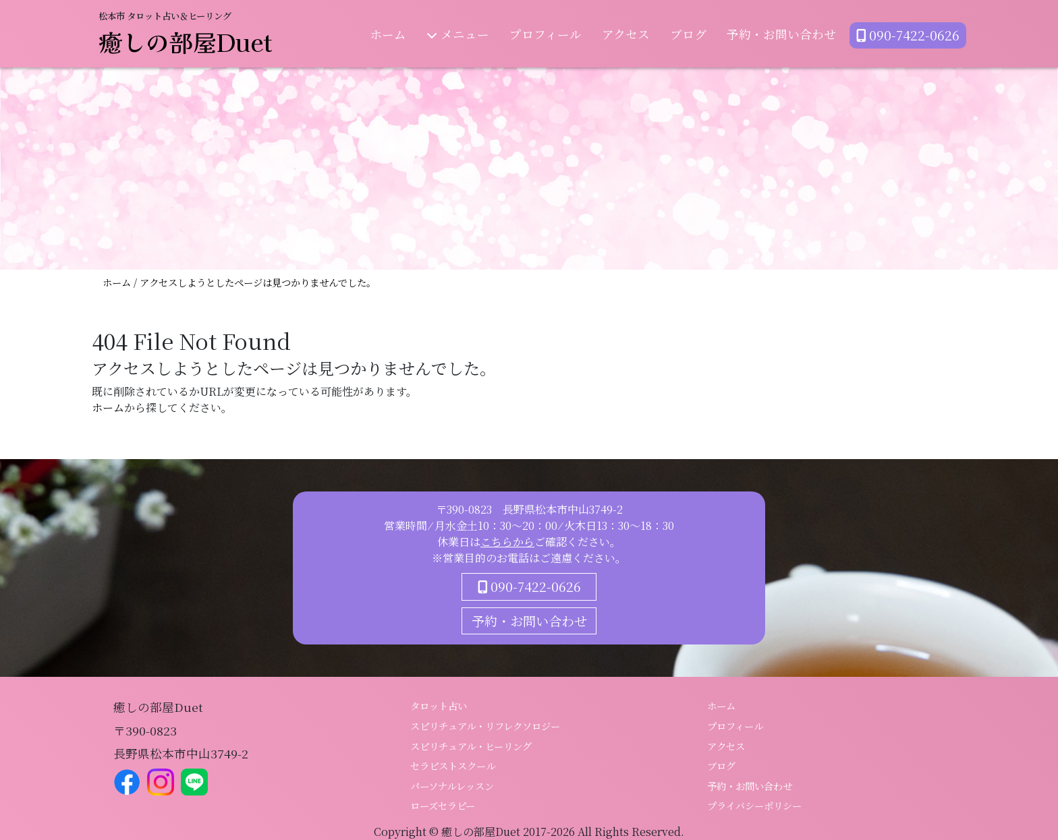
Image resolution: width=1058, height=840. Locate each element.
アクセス (626, 34)
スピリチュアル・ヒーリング (471, 746)
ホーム (388, 34)
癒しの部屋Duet (186, 41)
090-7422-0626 (907, 35)
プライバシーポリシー (754, 805)
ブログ (688, 34)
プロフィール (545, 34)
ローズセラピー (442, 805)
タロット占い (438, 705)
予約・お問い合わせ (781, 34)
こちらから (507, 541)
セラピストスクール (452, 765)
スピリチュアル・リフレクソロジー (485, 726)
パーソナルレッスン (452, 786)
